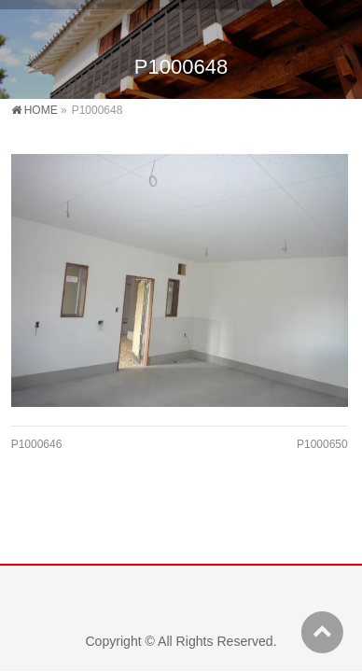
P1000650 (322, 444)
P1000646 (37, 444)
